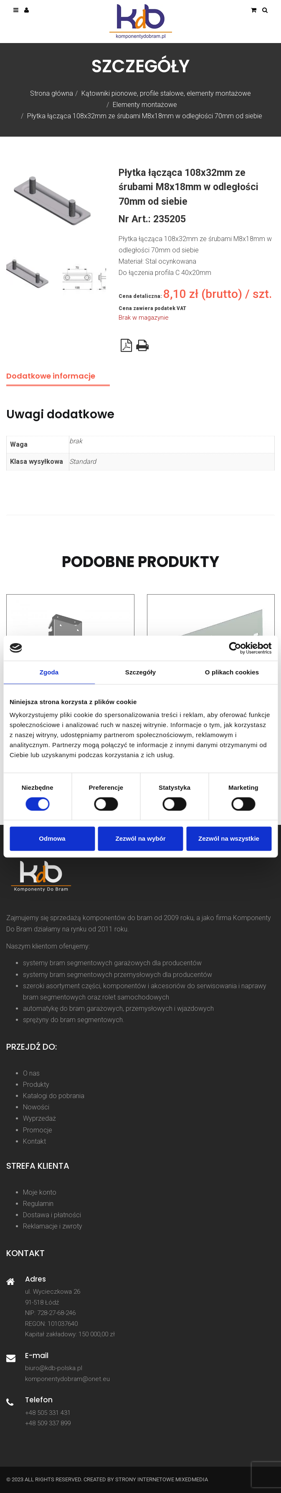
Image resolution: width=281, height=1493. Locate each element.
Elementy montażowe (145, 105)
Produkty (36, 1085)
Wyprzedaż (39, 1118)
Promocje (37, 1130)
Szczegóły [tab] (140, 672)
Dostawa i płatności (52, 1215)
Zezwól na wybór (140, 838)
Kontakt (34, 1141)
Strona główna (51, 93)
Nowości (36, 1107)
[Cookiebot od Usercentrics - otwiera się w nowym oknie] (234, 648)
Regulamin (38, 1204)
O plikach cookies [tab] (232, 672)
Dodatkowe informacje (50, 376)
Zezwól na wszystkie (228, 838)
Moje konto (39, 1192)
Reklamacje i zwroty (52, 1226)
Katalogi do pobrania (53, 1096)
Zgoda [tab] (49, 672)
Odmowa (52, 838)
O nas (31, 1073)
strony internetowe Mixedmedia (161, 1479)
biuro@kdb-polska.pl (53, 1368)
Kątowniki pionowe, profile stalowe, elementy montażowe (166, 93)
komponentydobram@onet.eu (67, 1379)
